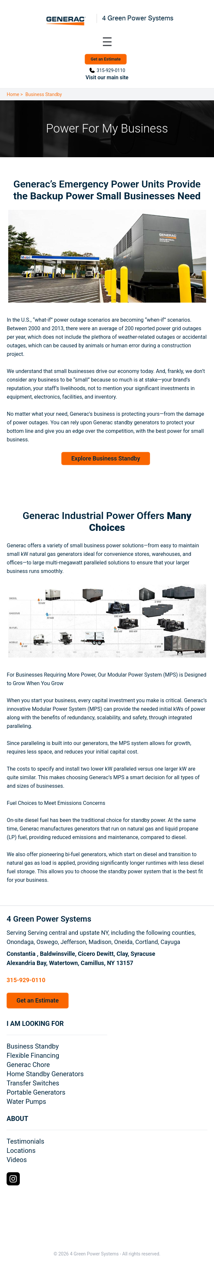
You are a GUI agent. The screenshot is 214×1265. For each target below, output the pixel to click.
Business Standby (43, 94)
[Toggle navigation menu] (107, 42)
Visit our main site (107, 77)
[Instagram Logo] (13, 1178)
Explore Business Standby (105, 458)
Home (13, 94)
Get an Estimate (106, 59)
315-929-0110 (111, 70)
